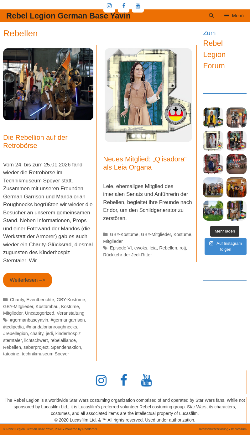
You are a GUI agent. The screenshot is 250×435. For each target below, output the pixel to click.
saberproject (35, 347)
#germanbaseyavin (29, 319)
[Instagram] (109, 6)
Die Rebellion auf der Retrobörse (35, 141)
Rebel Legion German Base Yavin (68, 15)
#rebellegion (15, 333)
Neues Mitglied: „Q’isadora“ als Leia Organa (145, 163)
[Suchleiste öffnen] (211, 15)
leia (153, 247)
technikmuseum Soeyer (45, 353)
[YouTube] (138, 6)
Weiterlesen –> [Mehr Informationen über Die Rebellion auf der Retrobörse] (27, 280)
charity (36, 333)
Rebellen (12, 347)
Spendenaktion (66, 347)
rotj (183, 247)
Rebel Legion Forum (214, 54)
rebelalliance (63, 340)
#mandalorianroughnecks (51, 326)
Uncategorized (39, 313)
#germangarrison (68, 319)
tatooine (11, 353)
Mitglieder (13, 313)
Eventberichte (40, 299)
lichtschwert (36, 340)
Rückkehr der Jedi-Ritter (127, 254)
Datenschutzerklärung (213, 429)
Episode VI (121, 247)
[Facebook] (124, 6)
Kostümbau (47, 306)
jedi (49, 333)
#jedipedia (13, 326)
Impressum (239, 429)
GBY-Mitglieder (18, 306)
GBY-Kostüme (71, 299)
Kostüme (70, 306)
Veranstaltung (70, 313)
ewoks (140, 247)
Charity (17, 299)
